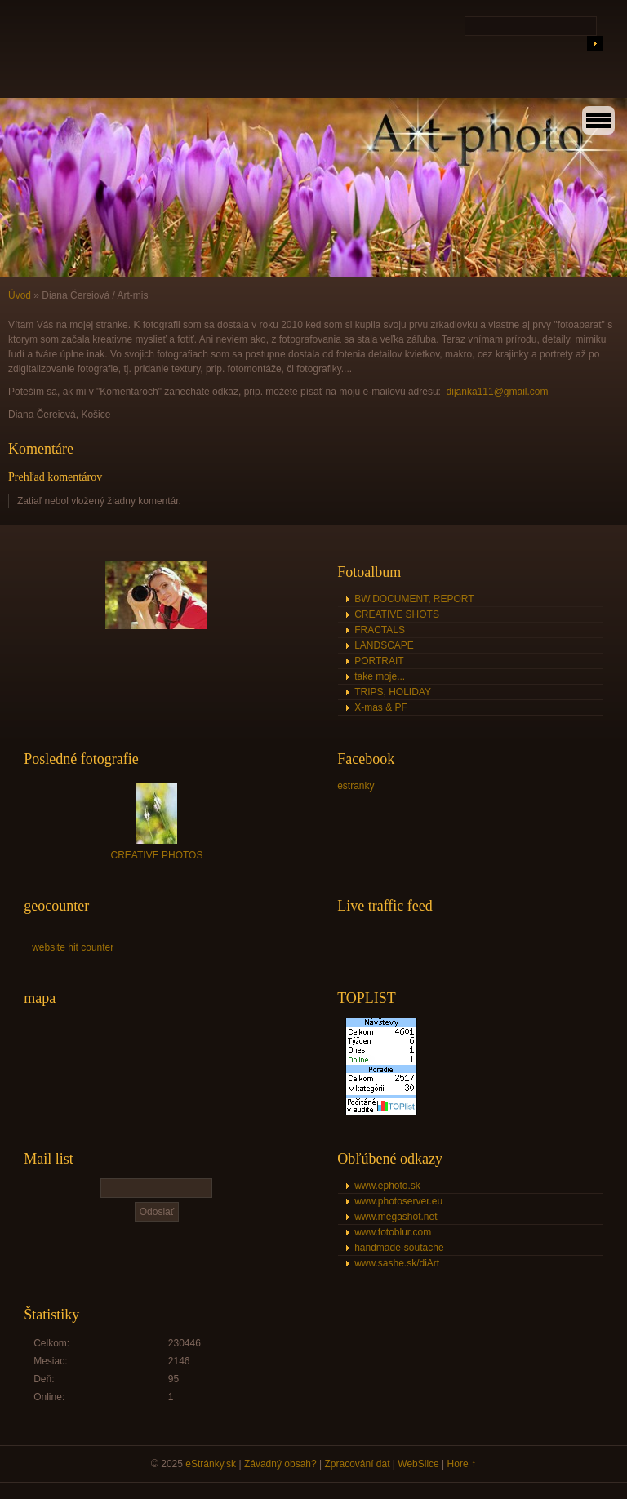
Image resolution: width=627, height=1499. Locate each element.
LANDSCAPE (384, 645)
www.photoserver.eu (398, 1201)
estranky (355, 786)
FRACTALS (379, 630)
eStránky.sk (210, 1464)
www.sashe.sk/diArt (396, 1263)
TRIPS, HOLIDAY (392, 692)
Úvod (19, 295)
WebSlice (418, 1464)
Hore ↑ (461, 1464)
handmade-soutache (398, 1247)
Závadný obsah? (280, 1464)
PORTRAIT (378, 661)
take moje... (379, 676)
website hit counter (72, 947)
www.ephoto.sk (387, 1185)
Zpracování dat (356, 1464)
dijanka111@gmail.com (498, 391)
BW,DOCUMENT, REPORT (414, 599)
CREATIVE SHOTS (396, 614)
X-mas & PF (380, 707)
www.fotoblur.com (392, 1232)
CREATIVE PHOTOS (157, 855)
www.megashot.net (395, 1216)
